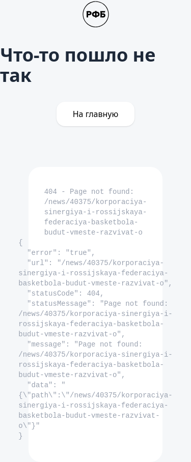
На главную (96, 114)
